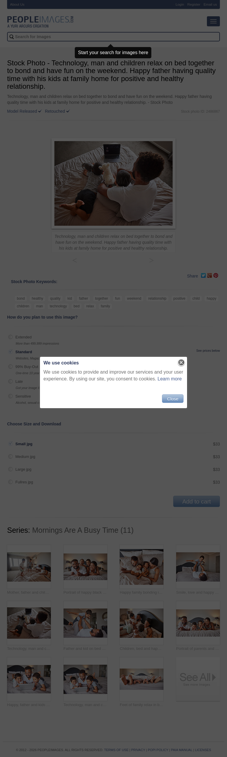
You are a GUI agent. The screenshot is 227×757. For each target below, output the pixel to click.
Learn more (170, 378)
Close (172, 398)
